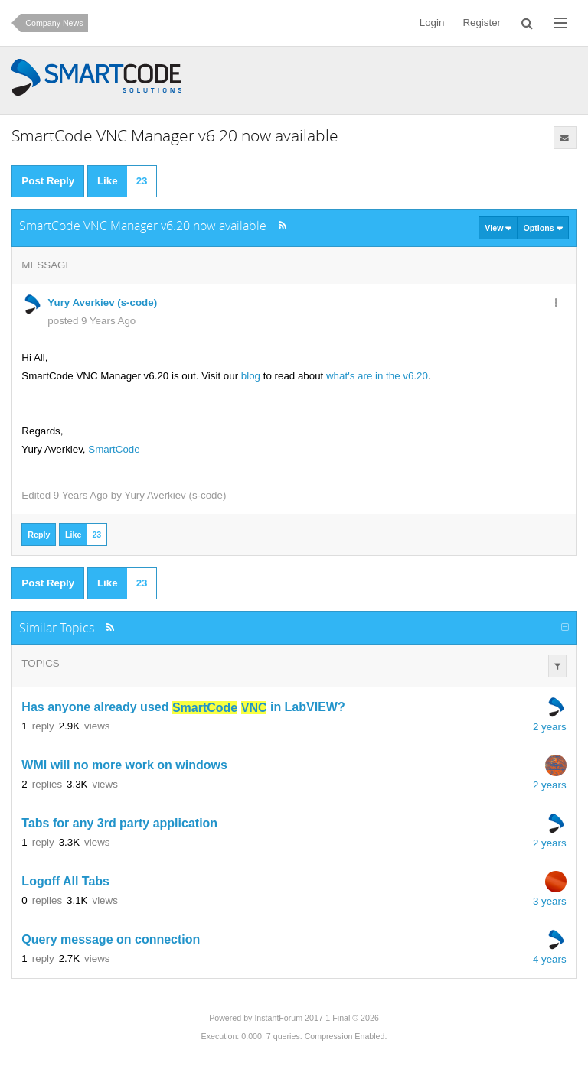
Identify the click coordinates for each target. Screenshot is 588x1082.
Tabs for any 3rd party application (119, 823)
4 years (550, 959)
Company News (54, 23)
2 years (550, 727)
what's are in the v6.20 (377, 376)
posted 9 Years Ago (91, 321)
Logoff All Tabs (65, 882)
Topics (40, 663)
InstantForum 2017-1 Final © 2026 (316, 1017)
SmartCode (113, 449)
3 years (550, 901)
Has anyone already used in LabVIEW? (183, 707)
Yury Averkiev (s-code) (175, 495)
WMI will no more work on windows (124, 765)
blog (250, 376)
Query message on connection (110, 940)
